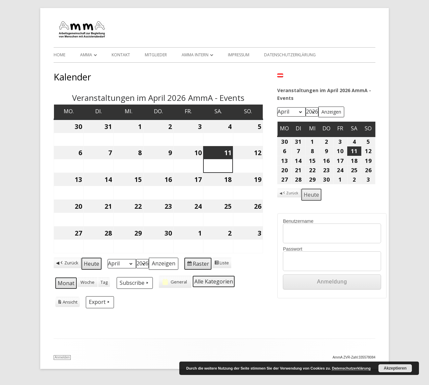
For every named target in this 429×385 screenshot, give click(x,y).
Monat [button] (66, 283)
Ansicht (67, 303)
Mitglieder (156, 55)
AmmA (86, 55)
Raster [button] (197, 264)
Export (100, 302)
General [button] (174, 281)
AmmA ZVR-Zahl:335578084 (353, 357)
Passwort (292, 249)
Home (59, 55)
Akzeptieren (395, 368)
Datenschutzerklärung (290, 55)
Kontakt (121, 55)
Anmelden (62, 357)
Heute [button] (91, 263)
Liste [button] (221, 263)
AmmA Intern (195, 55)
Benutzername (298, 221)
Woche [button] (87, 282)
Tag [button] (104, 282)
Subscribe (135, 283)
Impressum (238, 55)
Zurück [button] (68, 262)
